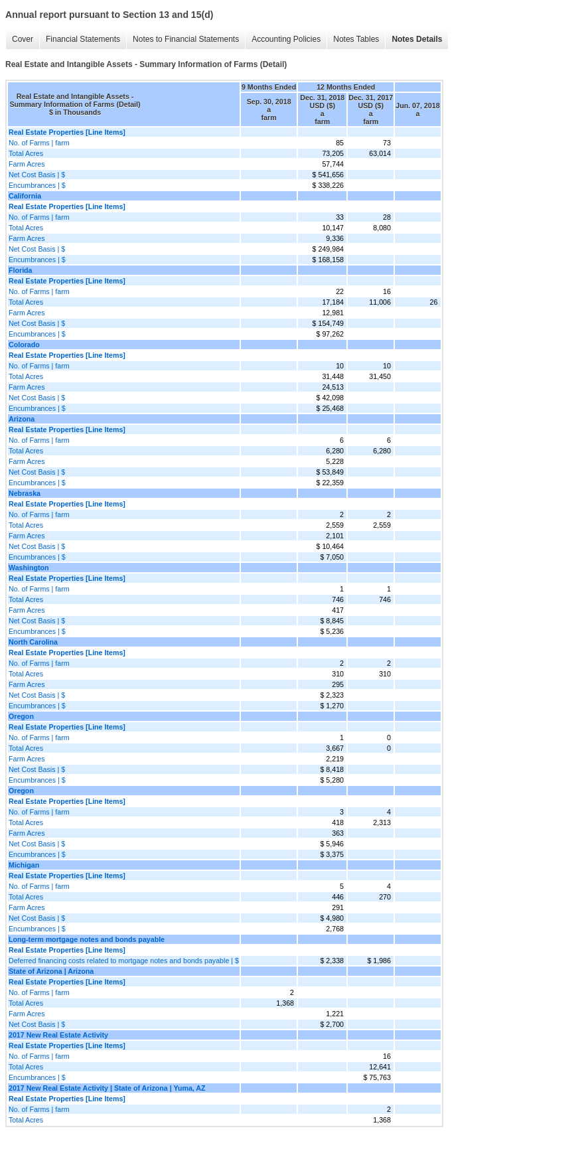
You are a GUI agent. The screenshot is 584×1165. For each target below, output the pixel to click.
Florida (21, 270)
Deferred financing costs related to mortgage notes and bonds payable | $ (124, 961)
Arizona (22, 419)
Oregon (21, 716)
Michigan (24, 865)
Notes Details (417, 39)
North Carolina (33, 642)
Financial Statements (83, 39)
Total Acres (26, 153)
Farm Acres (26, 164)
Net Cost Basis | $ (37, 175)
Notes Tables (356, 39)
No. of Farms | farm (39, 143)
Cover (22, 39)
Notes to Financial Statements (186, 39)
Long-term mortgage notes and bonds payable (87, 939)
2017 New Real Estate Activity (58, 1035)
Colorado (24, 345)
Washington (29, 568)
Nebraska (24, 493)
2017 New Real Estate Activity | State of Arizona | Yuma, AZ (107, 1088)
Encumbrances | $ (37, 185)
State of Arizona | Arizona (51, 971)
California (25, 196)
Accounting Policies (286, 39)
